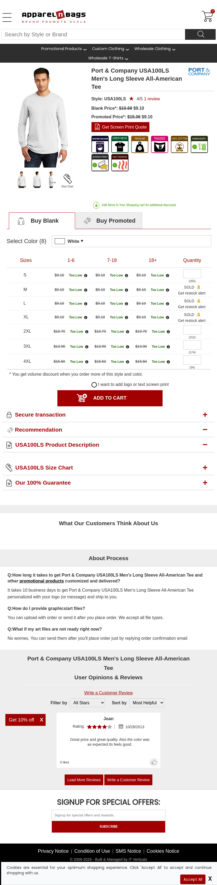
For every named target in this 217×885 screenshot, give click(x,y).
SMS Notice (128, 851)
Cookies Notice (163, 851)
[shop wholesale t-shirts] (108, 58)
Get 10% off (21, 720)
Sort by (119, 703)
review (152, 99)
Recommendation (38, 429)
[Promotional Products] (64, 48)
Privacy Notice (53, 851)
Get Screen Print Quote (124, 127)
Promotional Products (61, 48)
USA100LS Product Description (57, 445)
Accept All (192, 879)
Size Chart (67, 186)
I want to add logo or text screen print (130, 384)
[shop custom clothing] (110, 48)
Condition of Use (92, 851)
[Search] (200, 34)
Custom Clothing (108, 48)
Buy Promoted (108, 221)
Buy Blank (36, 221)
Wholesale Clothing (152, 48)
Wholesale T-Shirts (105, 58)
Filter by (58, 703)
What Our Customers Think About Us (108, 523)
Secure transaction (40, 414)
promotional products (42, 581)
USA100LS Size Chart (44, 467)
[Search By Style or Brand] (93, 34)
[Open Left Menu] (7, 17)
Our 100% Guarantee (43, 482)
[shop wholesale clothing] (155, 48)
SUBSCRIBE (108, 826)
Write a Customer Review (108, 693)
